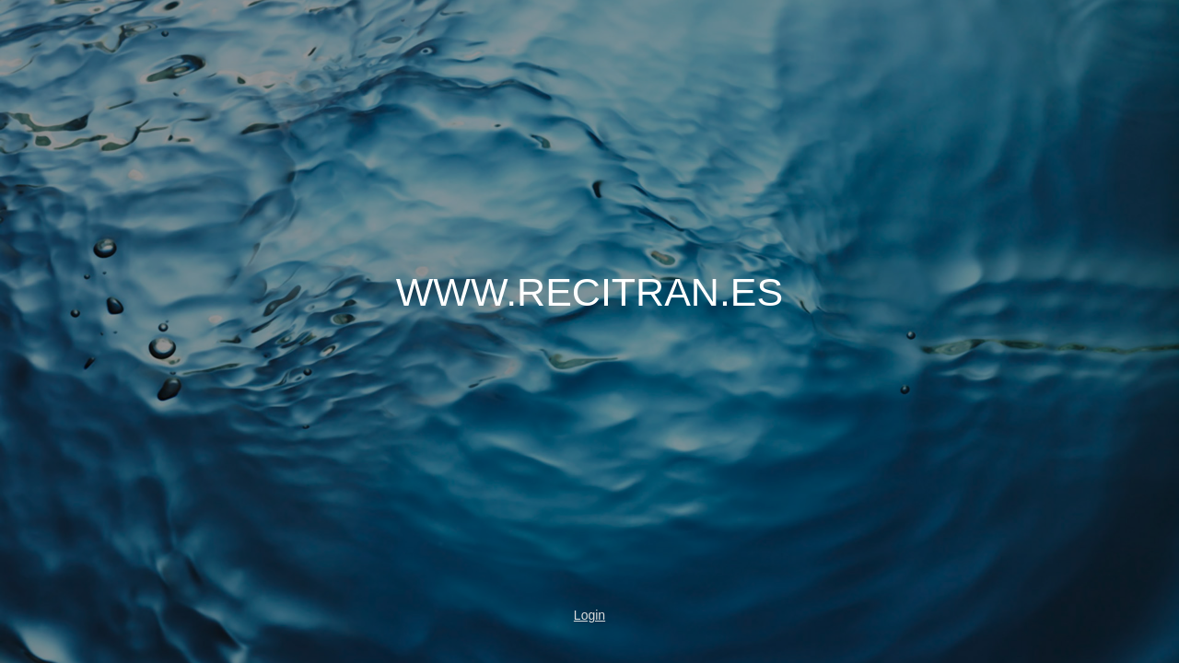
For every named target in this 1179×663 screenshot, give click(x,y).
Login (589, 615)
